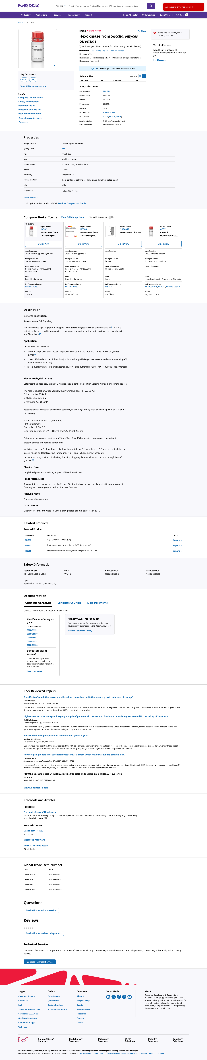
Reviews (23, 122)
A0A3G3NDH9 (151, 286)
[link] (31, 996)
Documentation (26, 105)
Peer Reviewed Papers (29, 113)
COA (24, 79)
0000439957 (32, 641)
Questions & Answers (30, 118)
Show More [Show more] (31, 197)
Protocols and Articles (30, 109)
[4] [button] (33, 460)
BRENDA (112, 117)
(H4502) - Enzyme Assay (35, 845)
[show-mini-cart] (182, 15)
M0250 (28, 550)
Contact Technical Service (40, 961)
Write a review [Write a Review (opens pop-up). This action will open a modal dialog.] (102, 50)
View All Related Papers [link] (36, 787)
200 (63, 148)
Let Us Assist (159, 60)
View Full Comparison (72, 217)
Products (21, 22)
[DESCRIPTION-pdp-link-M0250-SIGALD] (106, 550)
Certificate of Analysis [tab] (38, 602)
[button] (130, 15)
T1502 (28, 545)
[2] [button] (40, 334)
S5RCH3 (161, 286)
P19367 (108, 286)
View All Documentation (33, 86)
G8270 (28, 540)
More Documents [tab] (97, 602)
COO (33, 79)
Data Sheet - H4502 (33, 830)
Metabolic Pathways (34, 839)
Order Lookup (148, 15)
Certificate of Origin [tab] (69, 602)
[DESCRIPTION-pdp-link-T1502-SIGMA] (106, 545)
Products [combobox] (59, 6)
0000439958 (32, 637)
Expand (177, 540)
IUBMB (118, 117)
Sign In (93, 68)
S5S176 (177, 286)
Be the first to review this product (45, 934)
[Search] (151, 6)
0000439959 (32, 630)
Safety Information (28, 101)
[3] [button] (35, 354)
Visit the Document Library (80, 630)
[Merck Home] (28, 5)
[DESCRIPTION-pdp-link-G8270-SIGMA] (106, 539)
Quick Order (165, 15)
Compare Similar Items (30, 97)
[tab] (24, 22)
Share (142, 31)
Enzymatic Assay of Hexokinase (40, 812)
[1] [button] (112, 327)
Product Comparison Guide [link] (72, 203)
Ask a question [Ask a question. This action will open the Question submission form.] (117, 50)
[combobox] (104, 6)
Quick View (43, 243)
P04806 (28, 286)
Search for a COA (34, 671)
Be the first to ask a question (41, 910)
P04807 (36, 286)
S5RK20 (169, 286)
